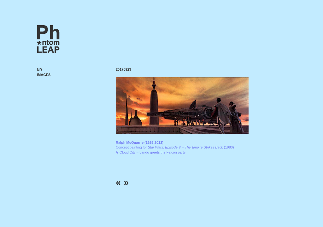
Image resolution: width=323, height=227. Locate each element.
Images (43, 75)
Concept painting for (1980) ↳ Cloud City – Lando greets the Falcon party (175, 147)
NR (39, 70)
